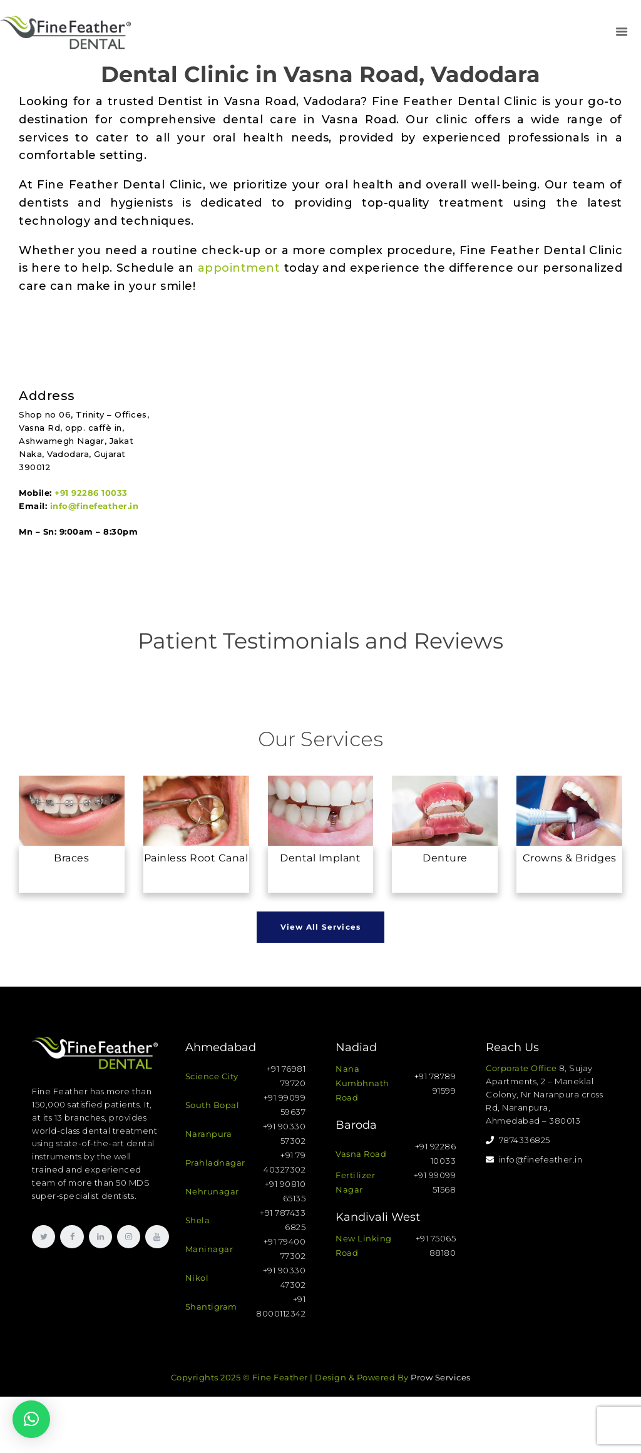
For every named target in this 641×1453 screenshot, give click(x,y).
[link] (621, 32)
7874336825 (518, 1140)
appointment (239, 268)
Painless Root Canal (196, 858)
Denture (445, 858)
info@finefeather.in (94, 506)
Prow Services (441, 1377)
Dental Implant (320, 858)
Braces (71, 858)
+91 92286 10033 (91, 493)
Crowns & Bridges (570, 858)
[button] (31, 1419)
